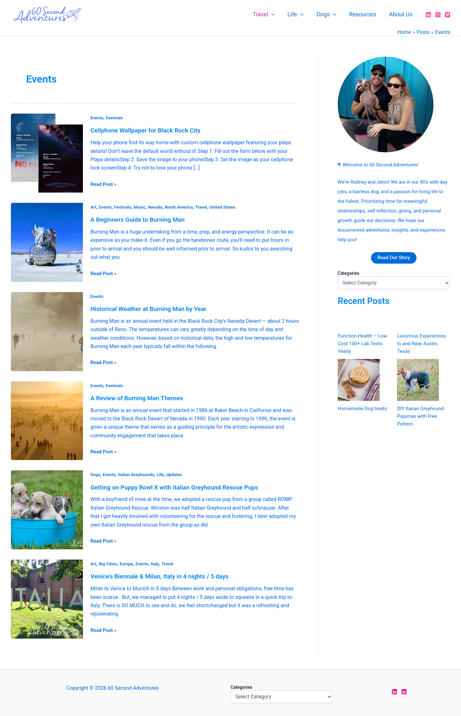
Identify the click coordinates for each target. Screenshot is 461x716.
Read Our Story (393, 258)
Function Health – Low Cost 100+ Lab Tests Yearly (363, 343)
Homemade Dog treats (363, 409)
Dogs (330, 14)
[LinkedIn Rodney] (404, 690)
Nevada (157, 206)
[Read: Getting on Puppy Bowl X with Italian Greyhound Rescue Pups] (47, 508)
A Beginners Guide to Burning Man (140, 219)
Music (141, 206)
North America (182, 206)
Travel (269, 14)
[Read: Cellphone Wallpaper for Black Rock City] (47, 152)
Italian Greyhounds (138, 473)
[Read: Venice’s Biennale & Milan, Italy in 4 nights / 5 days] (47, 597)
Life (300, 14)
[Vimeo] (447, 15)
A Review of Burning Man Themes (139, 397)
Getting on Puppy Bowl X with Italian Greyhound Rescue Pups (178, 486)
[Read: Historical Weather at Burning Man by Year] (47, 330)
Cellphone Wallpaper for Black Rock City (148, 130)
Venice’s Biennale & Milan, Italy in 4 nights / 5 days (163, 575)
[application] (277, 14)
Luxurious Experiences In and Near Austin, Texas (422, 343)
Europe (128, 562)
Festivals (115, 117)
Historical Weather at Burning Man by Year (151, 308)
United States (227, 206)
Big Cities (108, 562)
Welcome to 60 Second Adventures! (380, 165)
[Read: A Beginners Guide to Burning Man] (47, 241)
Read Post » (104, 183)
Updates (177, 473)
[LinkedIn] (428, 15)
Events (97, 117)
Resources (364, 14)
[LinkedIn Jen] (394, 690)
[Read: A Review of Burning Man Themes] (47, 419)
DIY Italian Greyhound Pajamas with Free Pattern (421, 416)
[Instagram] (438, 15)
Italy (157, 562)
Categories (349, 273)
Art (94, 206)
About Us (401, 14)
